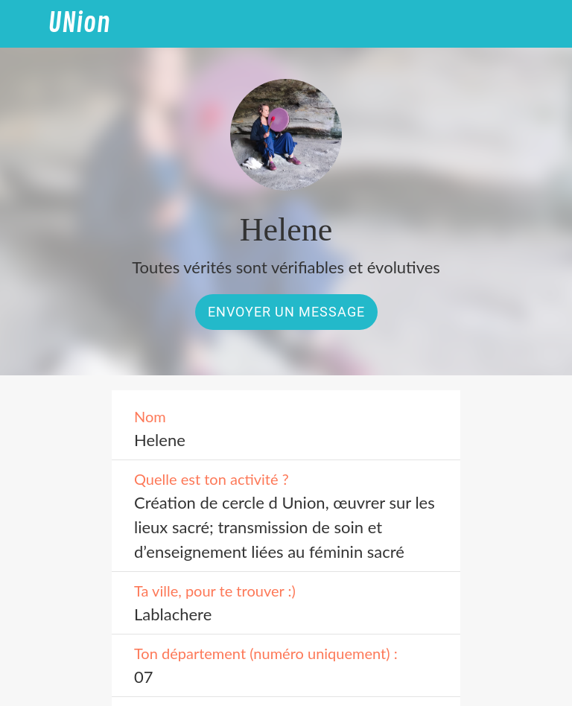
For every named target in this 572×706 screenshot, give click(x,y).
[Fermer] (24, 24)
